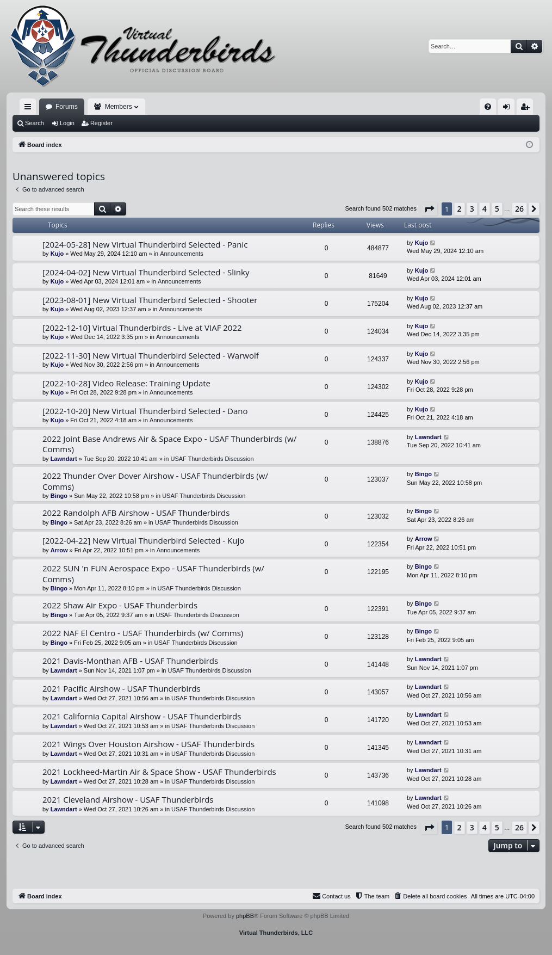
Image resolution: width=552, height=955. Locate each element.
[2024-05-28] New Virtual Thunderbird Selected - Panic (145, 244)
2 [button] (459, 209)
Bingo (59, 495)
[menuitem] (488, 106)
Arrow (59, 550)
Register (101, 123)
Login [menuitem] (508, 109)
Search (34, 123)
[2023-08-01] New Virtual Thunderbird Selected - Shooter (149, 299)
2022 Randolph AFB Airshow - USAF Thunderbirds (136, 512)
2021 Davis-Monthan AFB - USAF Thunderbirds (130, 660)
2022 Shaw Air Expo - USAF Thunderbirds (119, 605)
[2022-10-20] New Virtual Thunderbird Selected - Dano (144, 410)
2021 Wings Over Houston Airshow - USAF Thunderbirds (148, 743)
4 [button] (484, 209)
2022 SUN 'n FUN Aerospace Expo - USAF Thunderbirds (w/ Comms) (153, 573)
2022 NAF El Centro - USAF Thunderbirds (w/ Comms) (142, 632)
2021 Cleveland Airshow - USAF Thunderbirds (127, 799)
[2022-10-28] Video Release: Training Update (126, 383)
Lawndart (64, 458)
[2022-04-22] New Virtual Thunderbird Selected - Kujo (143, 540)
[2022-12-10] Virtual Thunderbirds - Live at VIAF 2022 (142, 327)
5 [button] (497, 209)
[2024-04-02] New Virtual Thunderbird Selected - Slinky (145, 272)
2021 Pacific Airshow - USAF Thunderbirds (121, 688)
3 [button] (472, 209)
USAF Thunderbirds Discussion (211, 458)
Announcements (181, 253)
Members (118, 106)
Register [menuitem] (527, 109)
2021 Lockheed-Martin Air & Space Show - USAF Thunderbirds (159, 771)
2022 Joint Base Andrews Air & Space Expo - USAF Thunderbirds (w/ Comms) (169, 443)
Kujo (57, 253)
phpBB (245, 916)
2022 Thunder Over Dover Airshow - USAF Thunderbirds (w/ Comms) (155, 480)
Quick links (30, 109)
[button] (429, 208)
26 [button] (519, 209)
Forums (66, 106)
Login (67, 123)
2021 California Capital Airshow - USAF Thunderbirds (141, 716)
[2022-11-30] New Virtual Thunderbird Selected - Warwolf (150, 355)
